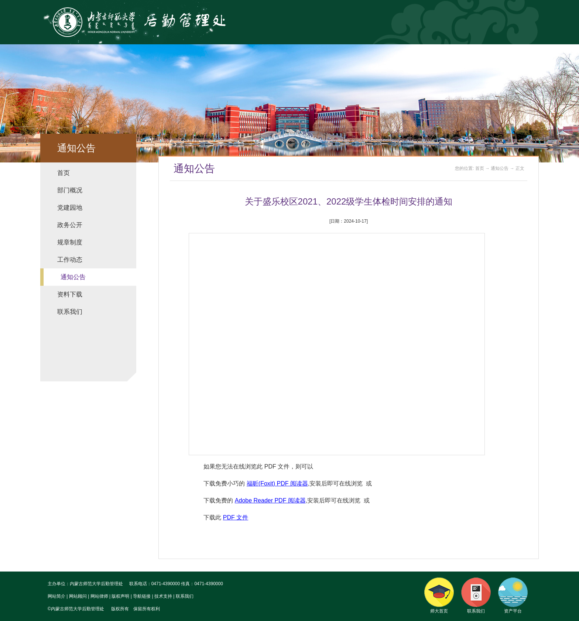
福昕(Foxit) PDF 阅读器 (277, 483)
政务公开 (69, 225)
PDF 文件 (235, 517)
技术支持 (163, 596)
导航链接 (142, 596)
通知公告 (73, 277)
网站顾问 (78, 596)
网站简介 (56, 596)
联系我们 (69, 311)
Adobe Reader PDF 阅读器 (270, 500)
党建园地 (69, 207)
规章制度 (69, 242)
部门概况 (69, 190)
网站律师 (99, 596)
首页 (63, 172)
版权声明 (120, 596)
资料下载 (69, 294)
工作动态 (69, 259)
